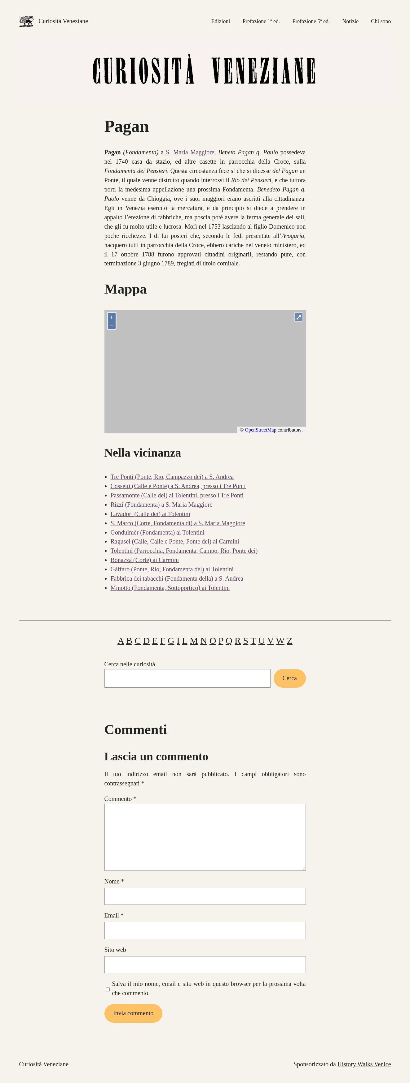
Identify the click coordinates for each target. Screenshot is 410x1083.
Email (114, 915)
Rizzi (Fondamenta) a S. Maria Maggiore (162, 504)
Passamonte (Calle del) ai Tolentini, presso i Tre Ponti (177, 495)
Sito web (115, 949)
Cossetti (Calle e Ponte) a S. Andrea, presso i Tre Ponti (178, 486)
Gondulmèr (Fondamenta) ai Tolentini (158, 532)
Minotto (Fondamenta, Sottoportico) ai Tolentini (170, 587)
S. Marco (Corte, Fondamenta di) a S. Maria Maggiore (178, 523)
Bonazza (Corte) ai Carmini (145, 560)
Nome (114, 881)
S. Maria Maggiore (190, 152)
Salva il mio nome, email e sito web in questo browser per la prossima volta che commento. (209, 988)
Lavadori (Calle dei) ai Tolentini (150, 513)
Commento (120, 798)
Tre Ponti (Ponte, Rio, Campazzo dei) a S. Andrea (172, 476)
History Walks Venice (364, 1064)
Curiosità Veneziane (63, 21)
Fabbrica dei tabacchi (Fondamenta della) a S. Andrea (177, 578)
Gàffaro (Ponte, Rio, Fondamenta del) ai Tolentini (172, 569)
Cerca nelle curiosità (129, 664)
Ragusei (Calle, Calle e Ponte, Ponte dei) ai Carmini (175, 541)
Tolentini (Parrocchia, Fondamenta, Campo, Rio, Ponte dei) (184, 550)
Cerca (289, 678)
